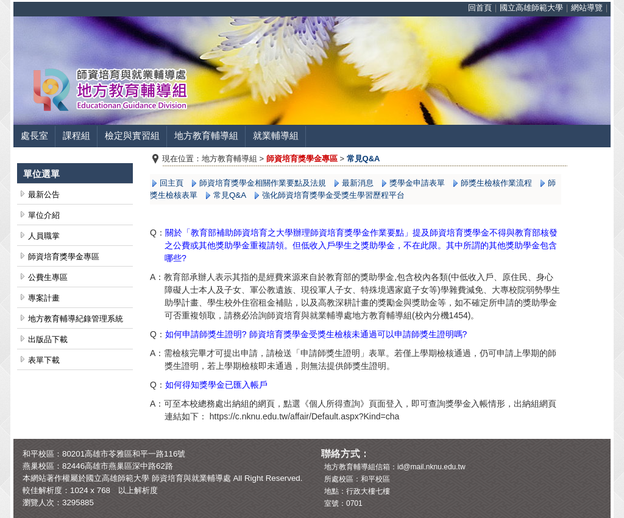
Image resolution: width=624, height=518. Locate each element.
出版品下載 (48, 339)
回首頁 (480, 7)
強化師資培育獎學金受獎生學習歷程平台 (333, 195)
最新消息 (358, 182)
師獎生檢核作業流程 (496, 182)
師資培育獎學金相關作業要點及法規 (262, 182)
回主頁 (171, 182)
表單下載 (44, 360)
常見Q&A (229, 195)
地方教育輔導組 (206, 136)
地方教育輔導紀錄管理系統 (75, 318)
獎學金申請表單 (417, 182)
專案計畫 (44, 298)
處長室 (34, 136)
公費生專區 (48, 277)
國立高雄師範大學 (531, 7)
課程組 (76, 136)
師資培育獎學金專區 (63, 256)
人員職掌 (44, 235)
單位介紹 (44, 215)
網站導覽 (587, 7)
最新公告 (44, 194)
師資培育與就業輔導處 (191, 478)
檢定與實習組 (132, 136)
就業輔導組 (276, 136)
